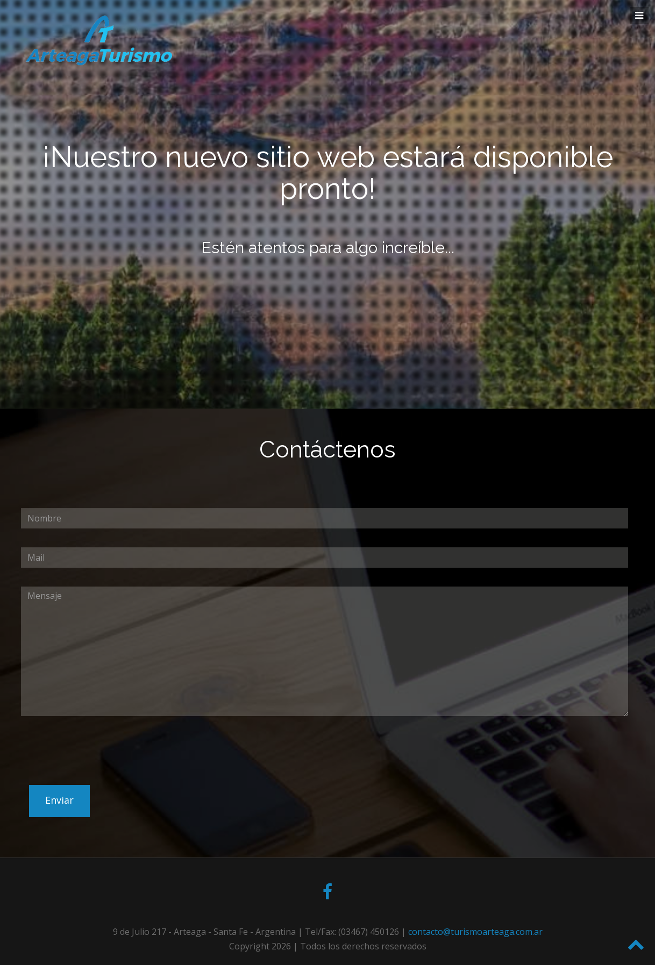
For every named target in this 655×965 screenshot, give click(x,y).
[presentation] (102, 775)
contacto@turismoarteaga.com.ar (475, 932)
